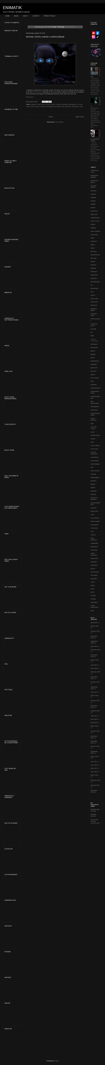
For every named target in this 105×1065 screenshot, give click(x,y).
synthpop (94, 562)
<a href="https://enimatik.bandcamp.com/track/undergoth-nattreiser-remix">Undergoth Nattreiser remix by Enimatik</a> (13, 331)
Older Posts (79, 117)
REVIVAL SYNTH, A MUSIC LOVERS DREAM (45, 37)
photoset (93, 481)
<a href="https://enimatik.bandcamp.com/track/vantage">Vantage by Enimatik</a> (13, 988)
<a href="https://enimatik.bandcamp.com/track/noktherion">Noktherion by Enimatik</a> (13, 146)
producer (93, 508)
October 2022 (95, 711)
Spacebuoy (75, 106)
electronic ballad (94, 309)
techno (93, 568)
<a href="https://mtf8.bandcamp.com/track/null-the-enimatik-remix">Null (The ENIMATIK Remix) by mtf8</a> (13, 490)
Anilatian (33, 104)
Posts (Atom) (59, 122)
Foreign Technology (62, 104)
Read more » (30, 97)
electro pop (94, 298)
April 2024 (94, 668)
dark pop (93, 258)
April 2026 (94, 622)
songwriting (94, 543)
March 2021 (94, 775)
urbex (92, 589)
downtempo (94, 288)
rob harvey (57, 106)
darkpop (93, 268)
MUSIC (16, 16)
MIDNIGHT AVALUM (95, 45)
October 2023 (95, 682)
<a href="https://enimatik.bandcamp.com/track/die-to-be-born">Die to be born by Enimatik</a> (13, 598)
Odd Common (35, 106)
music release (95, 445)
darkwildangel (95, 282)
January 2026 (95, 631)
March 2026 (94, 626)
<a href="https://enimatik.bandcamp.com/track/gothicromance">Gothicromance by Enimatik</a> (13, 885)
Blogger (56, 1061)
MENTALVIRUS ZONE (95, 810)
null (92, 467)
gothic (93, 358)
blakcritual (94, 214)
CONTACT (35, 16)
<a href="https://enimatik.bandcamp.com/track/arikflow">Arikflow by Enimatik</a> (13, 1040)
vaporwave (94, 602)
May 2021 (94, 768)
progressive (94, 511)
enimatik (93, 329)
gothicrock (94, 368)
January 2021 (95, 785)
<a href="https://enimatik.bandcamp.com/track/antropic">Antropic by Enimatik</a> (13, 937)
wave (92, 611)
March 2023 (94, 695)
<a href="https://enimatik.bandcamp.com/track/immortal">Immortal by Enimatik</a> (13, 303)
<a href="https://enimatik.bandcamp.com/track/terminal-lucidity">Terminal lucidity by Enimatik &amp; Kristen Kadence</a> (13, 67)
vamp (92, 592)
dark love (94, 251)
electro (93, 295)
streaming (94, 550)
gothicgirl (93, 364)
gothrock (93, 371)
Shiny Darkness (66, 106)
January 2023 (95, 700)
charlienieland (95, 218)
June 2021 (94, 765)
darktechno (94, 275)
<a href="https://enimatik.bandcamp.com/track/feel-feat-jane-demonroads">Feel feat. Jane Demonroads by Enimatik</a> (13, 675)
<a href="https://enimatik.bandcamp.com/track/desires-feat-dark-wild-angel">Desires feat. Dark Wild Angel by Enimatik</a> (13, 278)
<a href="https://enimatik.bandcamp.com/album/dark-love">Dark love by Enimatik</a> (13, 382)
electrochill (94, 302)
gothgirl (93, 354)
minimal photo (95, 435)
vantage (93, 599)
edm (92, 292)
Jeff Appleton (72, 104)
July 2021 (94, 761)
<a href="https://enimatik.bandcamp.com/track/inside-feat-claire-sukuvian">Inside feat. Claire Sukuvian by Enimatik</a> (13, 357)
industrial (93, 384)
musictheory (95, 457)
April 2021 (94, 771)
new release (95, 461)
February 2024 (95, 672)
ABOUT (25, 16)
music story (94, 449)
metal (92, 432)
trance (93, 585)
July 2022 (94, 716)
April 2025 (94, 646)
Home (51, 117)
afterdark (93, 191)
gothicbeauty (95, 361)
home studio (95, 378)
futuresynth (94, 347)
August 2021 (95, 756)
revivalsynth (50, 106)
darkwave (94, 278)
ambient (93, 194)
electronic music (50, 104)
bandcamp (94, 211)
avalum (93, 207)
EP (91, 332)
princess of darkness (94, 498)
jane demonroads (95, 402)
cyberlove (94, 241)
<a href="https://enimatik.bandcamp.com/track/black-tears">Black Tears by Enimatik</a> (13, 461)
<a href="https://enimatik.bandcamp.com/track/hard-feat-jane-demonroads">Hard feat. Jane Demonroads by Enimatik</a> (13, 545)
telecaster (94, 578)
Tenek (81, 106)
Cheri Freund (41, 104)
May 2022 (94, 719)
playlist (93, 484)
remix (92, 514)
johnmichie (94, 410)
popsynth (94, 491)
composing (94, 234)
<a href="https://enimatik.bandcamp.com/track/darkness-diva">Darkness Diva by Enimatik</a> (13, 911)
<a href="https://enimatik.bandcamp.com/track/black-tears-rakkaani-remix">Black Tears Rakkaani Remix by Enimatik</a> (13, 410)
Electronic (94, 305)
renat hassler (95, 518)
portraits (93, 494)
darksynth (94, 271)
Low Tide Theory (94, 427)
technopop (94, 575)
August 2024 (95, 660)
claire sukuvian (95, 231)
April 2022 (94, 722)
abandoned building (94, 176)
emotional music (94, 324)
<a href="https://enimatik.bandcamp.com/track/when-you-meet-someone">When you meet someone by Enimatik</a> (13, 173)
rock (92, 531)
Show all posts (70, 27)
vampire (93, 595)
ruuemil (93, 535)
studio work (94, 558)
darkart (93, 261)
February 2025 (95, 650)
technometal (95, 572)
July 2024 (94, 665)
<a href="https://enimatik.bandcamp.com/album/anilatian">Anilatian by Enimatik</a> (13, 726)
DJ (91, 285)
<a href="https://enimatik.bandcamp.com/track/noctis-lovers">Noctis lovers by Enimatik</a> (13, 623)
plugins (93, 487)
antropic (93, 201)
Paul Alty (43, 106)
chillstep (93, 228)
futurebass (94, 344)
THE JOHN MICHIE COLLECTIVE (95, 821)
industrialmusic (95, 388)
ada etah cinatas (93, 186)
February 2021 (95, 780)
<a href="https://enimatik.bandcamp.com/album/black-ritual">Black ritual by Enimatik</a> (13, 199)
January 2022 (95, 731)
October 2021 (95, 746)
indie (92, 381)
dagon (93, 244)
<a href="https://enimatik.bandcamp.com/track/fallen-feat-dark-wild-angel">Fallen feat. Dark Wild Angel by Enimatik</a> (13, 225)
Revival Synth (37, 92)
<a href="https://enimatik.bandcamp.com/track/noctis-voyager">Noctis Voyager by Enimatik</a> (13, 834)
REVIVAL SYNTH (93, 815)
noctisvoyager (95, 464)
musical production (94, 453)
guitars (93, 374)
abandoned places (94, 181)
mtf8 (92, 442)
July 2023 (94, 692)
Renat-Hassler (95, 521)
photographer (95, 477)
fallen (92, 336)
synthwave (94, 565)
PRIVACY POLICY (49, 16)
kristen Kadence (93, 419)
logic (92, 423)
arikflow (93, 204)
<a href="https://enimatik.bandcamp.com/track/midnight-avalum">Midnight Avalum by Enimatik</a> (13, 42)
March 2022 (94, 726)
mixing (93, 439)
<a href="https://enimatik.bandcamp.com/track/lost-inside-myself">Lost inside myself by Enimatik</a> (13, 781)
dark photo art (95, 255)
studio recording (94, 554)
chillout (93, 224)
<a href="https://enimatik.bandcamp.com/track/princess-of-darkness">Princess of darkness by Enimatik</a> (13, 808)
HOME (7, 16)
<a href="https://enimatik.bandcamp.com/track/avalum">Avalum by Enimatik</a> (13, 1014)
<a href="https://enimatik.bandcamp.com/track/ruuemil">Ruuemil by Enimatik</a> (13, 963)
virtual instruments (94, 606)
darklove (93, 265)
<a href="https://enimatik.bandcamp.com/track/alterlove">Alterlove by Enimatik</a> (13, 860)
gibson (93, 351)
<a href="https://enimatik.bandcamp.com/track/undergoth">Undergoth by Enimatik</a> (13, 649)
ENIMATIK (12, 7)
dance (93, 248)
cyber (92, 238)
